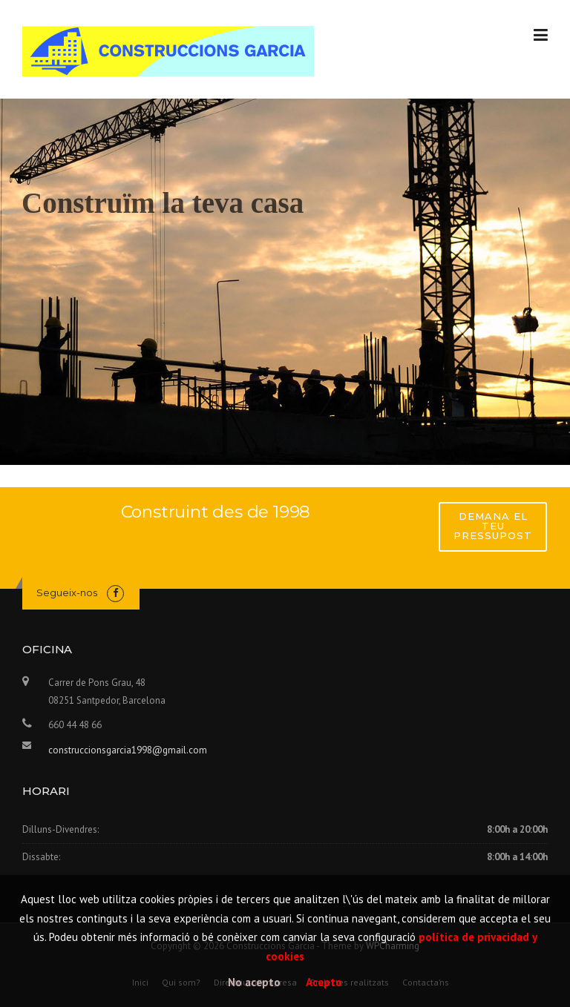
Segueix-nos (66, 592)
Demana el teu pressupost (492, 525)
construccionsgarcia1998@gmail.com (127, 750)
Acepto (324, 982)
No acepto (254, 982)
